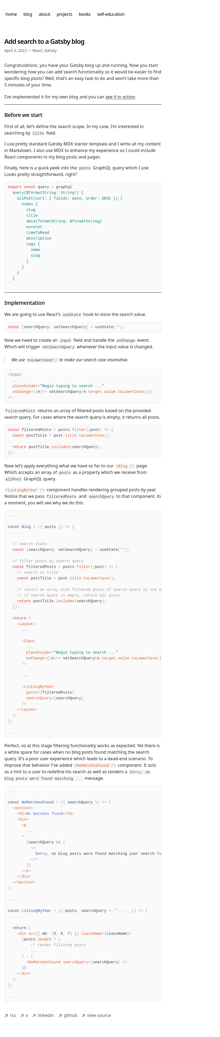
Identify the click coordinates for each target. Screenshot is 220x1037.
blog (27, 14)
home (11, 14)
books (85, 14)
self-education (111, 14)
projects (64, 14)
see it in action (120, 97)
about (44, 14)
